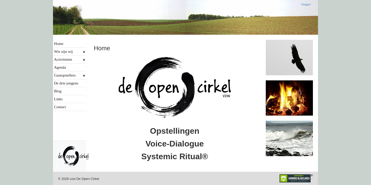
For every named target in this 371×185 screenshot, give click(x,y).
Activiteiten (63, 59)
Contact (60, 107)
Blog (57, 91)
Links (58, 99)
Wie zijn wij (63, 52)
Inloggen (306, 4)
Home (58, 44)
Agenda (60, 67)
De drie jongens (66, 83)
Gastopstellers (65, 75)
